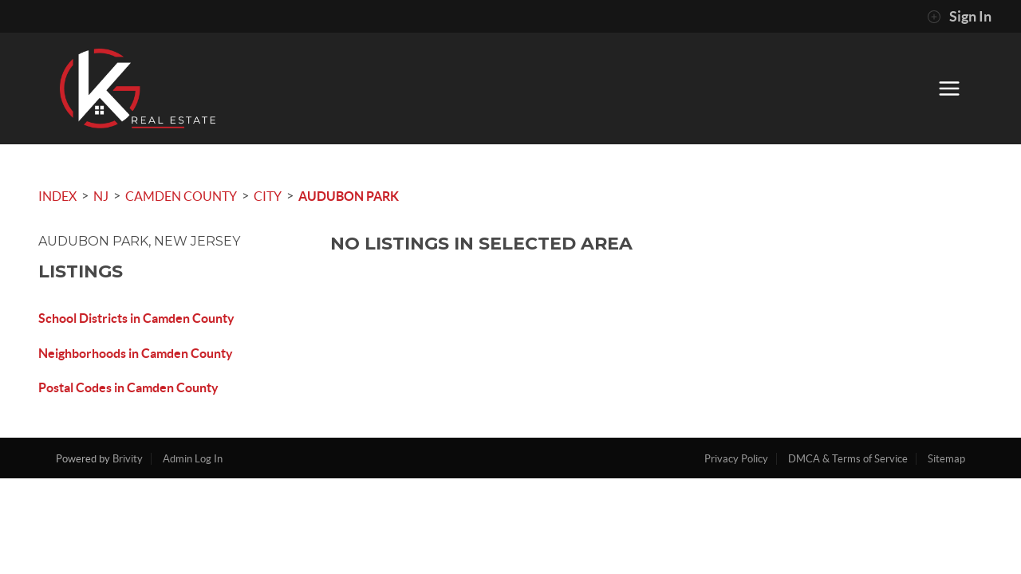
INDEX (57, 196)
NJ (100, 196)
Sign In (959, 17)
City (268, 196)
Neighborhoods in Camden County (135, 353)
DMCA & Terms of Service (848, 459)
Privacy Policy (736, 459)
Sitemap (946, 459)
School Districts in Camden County (136, 318)
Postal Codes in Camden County (128, 387)
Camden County (181, 196)
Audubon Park (348, 196)
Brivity (127, 459)
